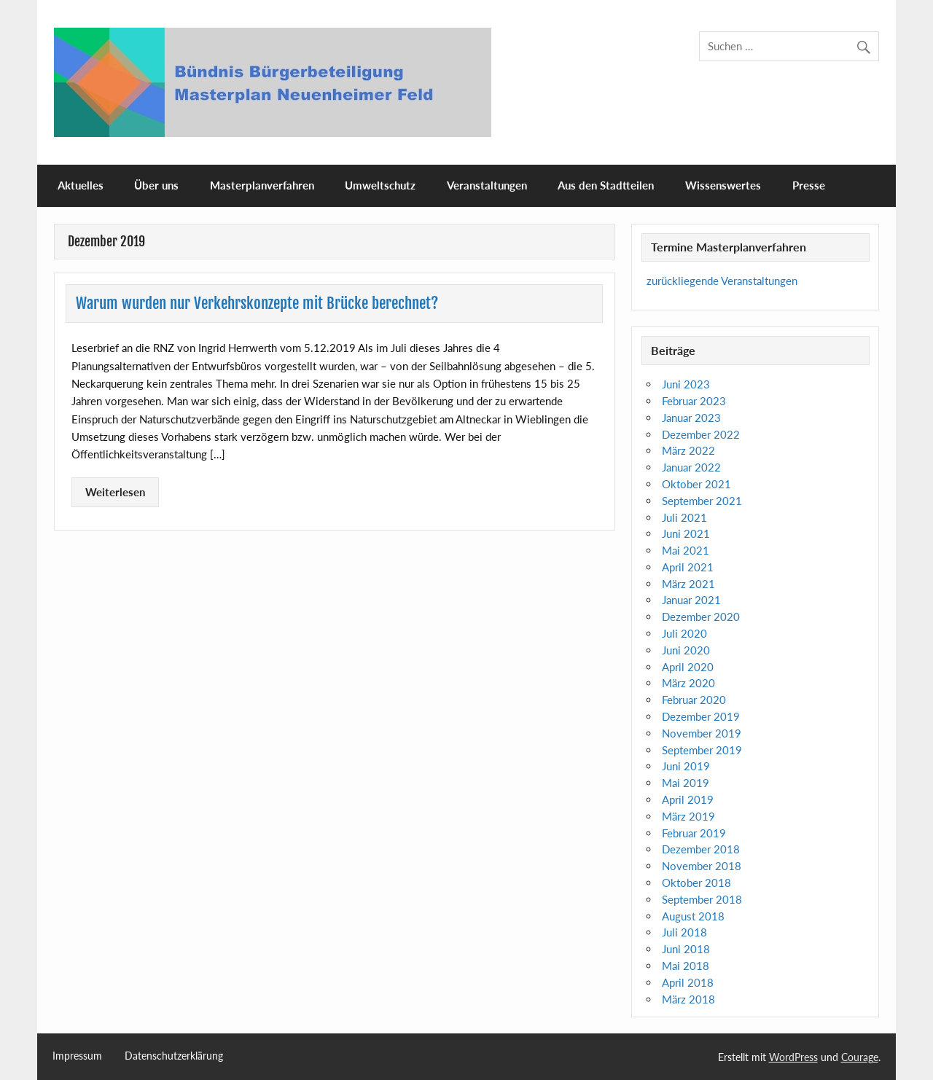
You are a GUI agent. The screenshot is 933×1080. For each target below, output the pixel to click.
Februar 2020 (694, 699)
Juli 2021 (684, 517)
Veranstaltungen (487, 185)
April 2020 (688, 666)
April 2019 (688, 799)
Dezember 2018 (701, 849)
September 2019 (702, 749)
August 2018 (693, 916)
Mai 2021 (685, 550)
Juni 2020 (686, 650)
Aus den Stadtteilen (606, 185)
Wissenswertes (723, 185)
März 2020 (688, 682)
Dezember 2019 (701, 716)
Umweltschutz (380, 185)
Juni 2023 (686, 384)
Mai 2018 (685, 965)
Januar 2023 (691, 417)
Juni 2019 (686, 765)
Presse (808, 185)
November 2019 (701, 733)
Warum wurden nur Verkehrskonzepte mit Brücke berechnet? (257, 303)
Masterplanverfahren (262, 185)
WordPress (793, 1057)
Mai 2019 (685, 782)
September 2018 (702, 899)
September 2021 (702, 500)
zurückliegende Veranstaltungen (722, 280)
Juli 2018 (684, 932)
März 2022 (688, 450)
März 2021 (688, 583)
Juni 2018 (686, 948)
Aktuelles (81, 185)
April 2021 (688, 567)
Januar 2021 (691, 599)
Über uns (156, 185)
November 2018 (701, 865)
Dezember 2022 (701, 434)
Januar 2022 (691, 467)
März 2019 (688, 816)
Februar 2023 (694, 400)
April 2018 (688, 982)
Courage (859, 1057)
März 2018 (688, 999)
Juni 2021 (686, 533)
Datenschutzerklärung (174, 1056)
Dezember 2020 (701, 616)
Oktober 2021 (696, 483)
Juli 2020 (684, 633)
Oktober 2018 (696, 882)
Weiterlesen (115, 491)
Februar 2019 (694, 833)
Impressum (77, 1056)
